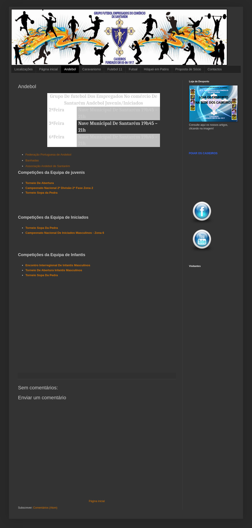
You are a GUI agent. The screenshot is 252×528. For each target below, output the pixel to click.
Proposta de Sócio (188, 69)
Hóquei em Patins (156, 69)
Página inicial (48, 69)
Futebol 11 (114, 69)
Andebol (70, 69)
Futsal (133, 69)
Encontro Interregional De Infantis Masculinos (57, 265)
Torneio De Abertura (39, 183)
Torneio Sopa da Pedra (41, 192)
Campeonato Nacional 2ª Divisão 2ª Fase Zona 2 (59, 188)
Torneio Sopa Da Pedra (41, 228)
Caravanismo (91, 69)
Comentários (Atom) (45, 507)
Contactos (215, 69)
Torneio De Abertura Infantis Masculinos (53, 270)
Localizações (23, 69)
